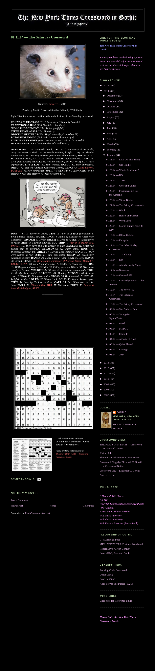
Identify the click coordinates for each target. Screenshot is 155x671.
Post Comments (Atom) (37, 513)
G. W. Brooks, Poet (110, 539)
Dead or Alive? (107, 579)
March (110, 144)
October (111, 106)
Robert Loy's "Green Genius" (115, 548)
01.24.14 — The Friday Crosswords (124, 205)
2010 (107, 378)
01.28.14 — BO (114, 175)
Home (53, 505)
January (111, 155)
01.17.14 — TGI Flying (118, 254)
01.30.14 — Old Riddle (118, 164)
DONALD (122, 412)
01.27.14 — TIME (116, 180)
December (112, 95)
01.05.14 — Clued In (117, 334)
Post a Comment (19, 500)
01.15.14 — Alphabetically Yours (123, 265)
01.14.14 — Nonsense (117, 270)
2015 (107, 85)
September (112, 111)
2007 (107, 395)
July (109, 122)
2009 (107, 384)
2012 (107, 368)
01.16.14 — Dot (114, 259)
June (109, 128)
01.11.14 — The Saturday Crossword (39, 37)
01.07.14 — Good (115, 323)
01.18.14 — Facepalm (117, 240)
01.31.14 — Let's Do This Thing (123, 159)
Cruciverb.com (107, 475)
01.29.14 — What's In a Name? (122, 170)
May (109, 133)
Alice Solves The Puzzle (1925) (116, 583)
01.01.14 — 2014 (115, 354)
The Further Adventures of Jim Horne (119, 457)
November (112, 101)
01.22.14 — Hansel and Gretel (122, 215)
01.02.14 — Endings (117, 349)
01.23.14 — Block (115, 210)
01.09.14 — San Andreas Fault (122, 309)
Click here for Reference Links (116, 600)
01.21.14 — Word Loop (118, 220)
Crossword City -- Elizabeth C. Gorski (120, 470)
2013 (107, 362)
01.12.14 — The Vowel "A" (120, 289)
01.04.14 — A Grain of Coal (121, 339)
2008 (107, 389)
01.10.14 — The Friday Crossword (124, 304)
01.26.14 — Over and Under (121, 185)
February (112, 149)
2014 (107, 91)
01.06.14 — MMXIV (117, 328)
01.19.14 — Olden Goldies (120, 235)
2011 (106, 373)
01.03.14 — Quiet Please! (119, 344)
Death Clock (106, 574)
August (111, 117)
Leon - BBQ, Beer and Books (115, 553)
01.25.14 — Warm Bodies (119, 200)
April (110, 139)
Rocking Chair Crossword (113, 570)
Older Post (88, 505)
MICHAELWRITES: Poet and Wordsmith (121, 544)
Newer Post (17, 505)
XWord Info (106, 453)
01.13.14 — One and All (119, 275)
